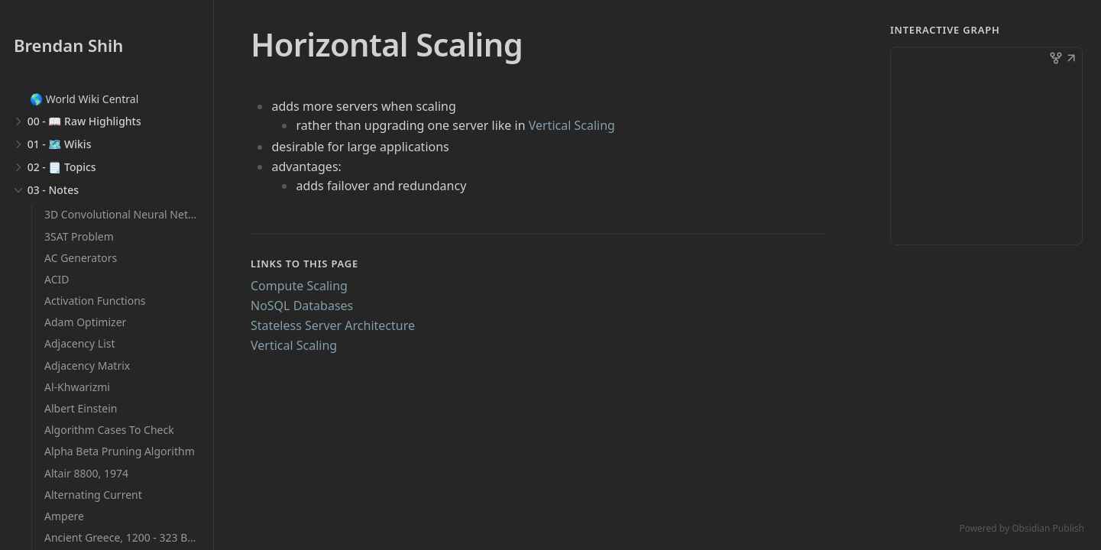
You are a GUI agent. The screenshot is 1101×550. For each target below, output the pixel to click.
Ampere (64, 516)
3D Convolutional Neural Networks (131, 214)
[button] (1071, 59)
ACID (56, 279)
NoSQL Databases (302, 305)
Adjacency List (79, 343)
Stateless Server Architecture (333, 325)
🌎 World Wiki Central (84, 99)
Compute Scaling (299, 285)
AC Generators (80, 258)
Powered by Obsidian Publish (1021, 528)
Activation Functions (95, 300)
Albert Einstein (81, 408)
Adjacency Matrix (87, 365)
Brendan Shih (68, 45)
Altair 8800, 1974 (86, 473)
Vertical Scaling (572, 125)
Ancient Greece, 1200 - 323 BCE (122, 537)
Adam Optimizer (85, 322)
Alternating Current (93, 494)
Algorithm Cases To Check (109, 429)
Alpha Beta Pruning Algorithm (119, 451)
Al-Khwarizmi (77, 387)
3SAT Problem (79, 236)
